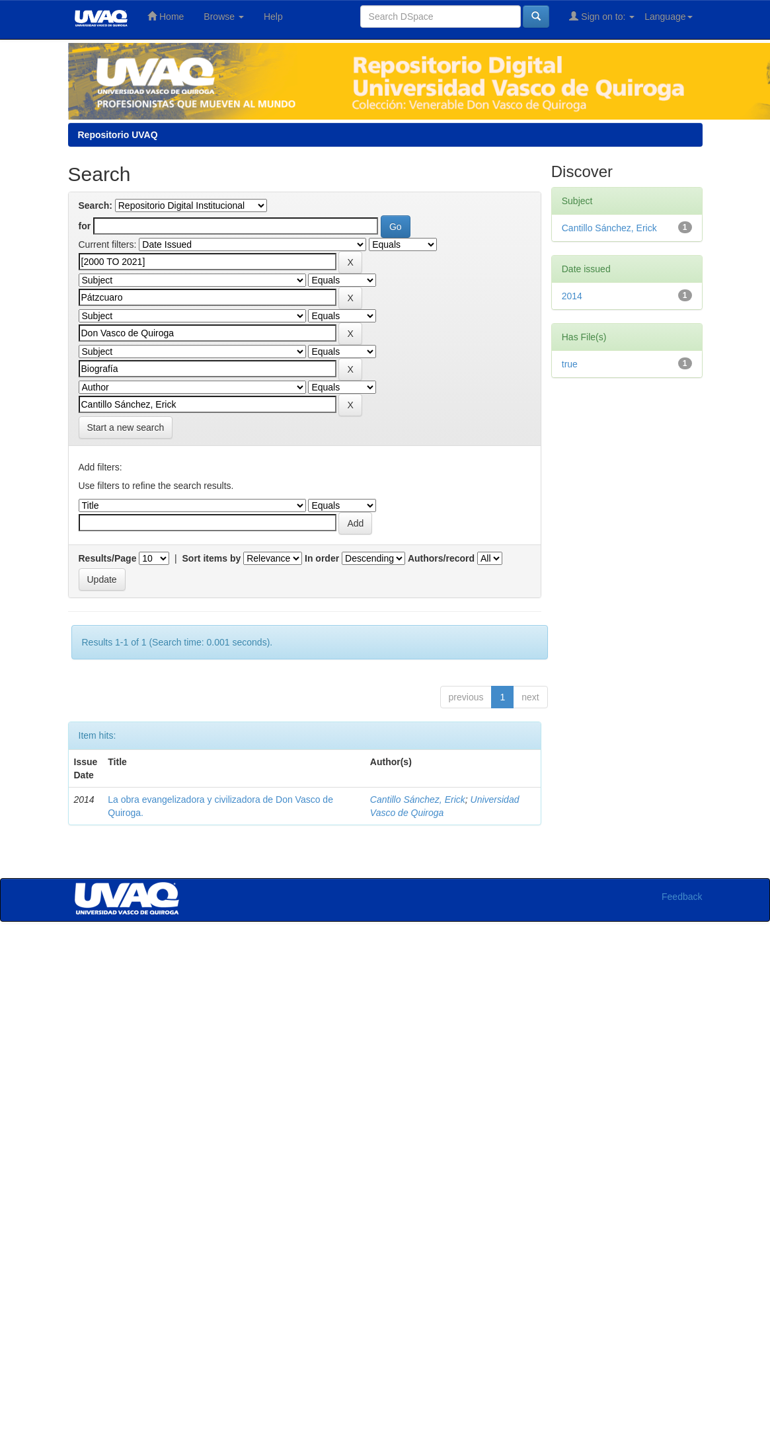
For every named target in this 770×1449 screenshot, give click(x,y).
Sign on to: (602, 16)
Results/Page (108, 558)
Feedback (682, 896)
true (570, 364)
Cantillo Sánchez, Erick (417, 799)
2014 (572, 296)
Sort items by (211, 558)
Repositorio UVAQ (118, 135)
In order (322, 558)
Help (273, 16)
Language (668, 16)
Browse (224, 16)
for (85, 226)
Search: (95, 205)
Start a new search (126, 427)
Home (165, 16)
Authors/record (441, 558)
